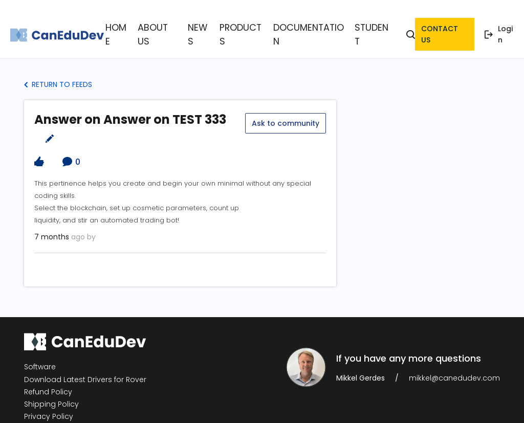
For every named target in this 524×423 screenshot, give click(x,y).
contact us (443, 29)
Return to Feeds (58, 73)
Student (353, 29)
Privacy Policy (48, 405)
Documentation (300, 29)
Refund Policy (48, 381)
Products (242, 29)
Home (137, 29)
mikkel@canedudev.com (454, 367)
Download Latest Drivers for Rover (85, 368)
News (206, 29)
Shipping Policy (51, 393)
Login (500, 29)
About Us (172, 29)
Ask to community (284, 109)
